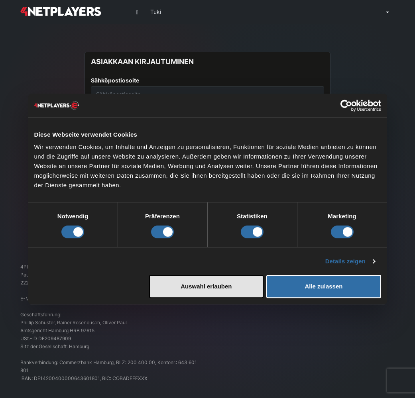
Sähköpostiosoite (115, 80)
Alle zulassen (323, 286)
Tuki (155, 11)
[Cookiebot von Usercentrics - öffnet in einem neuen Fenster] (346, 106)
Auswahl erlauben (206, 286)
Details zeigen (345, 261)
